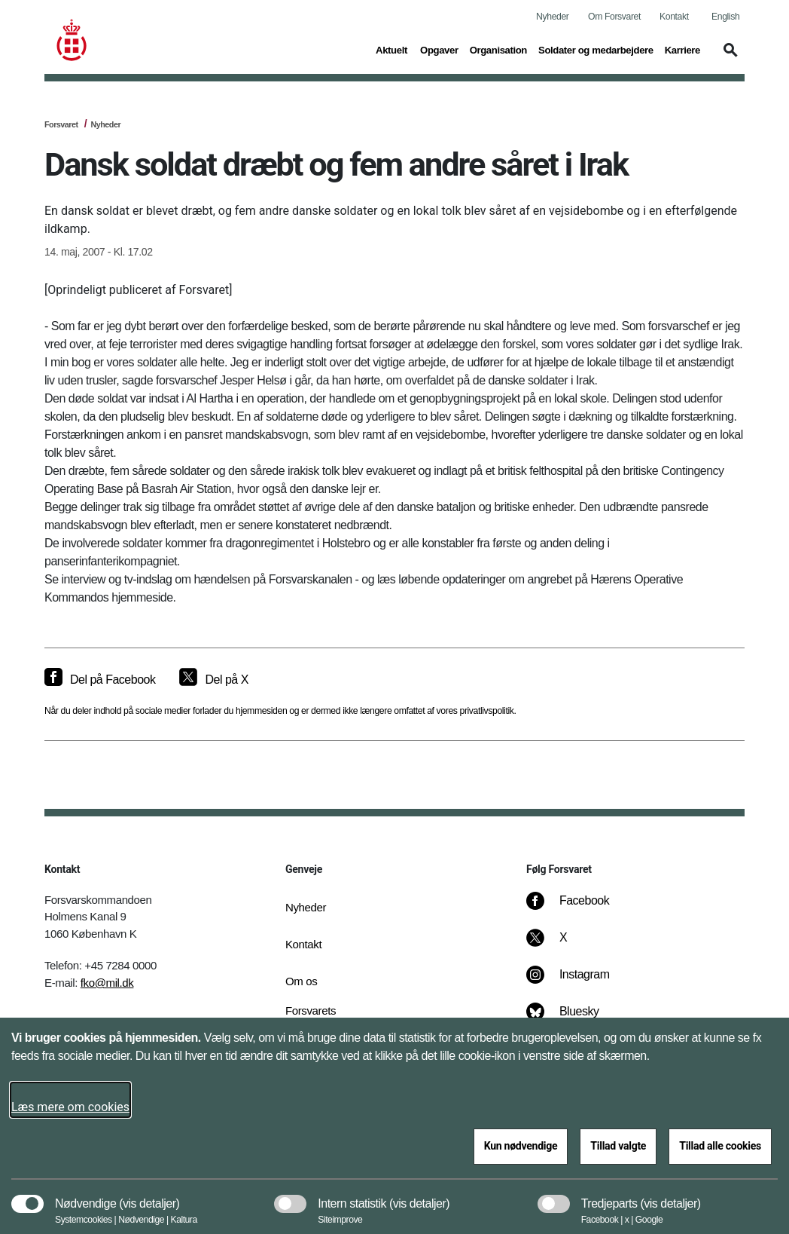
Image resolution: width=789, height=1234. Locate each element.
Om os (301, 981)
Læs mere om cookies (70, 1107)
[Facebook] (578, 908)
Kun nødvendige (521, 1146)
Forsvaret (61, 124)
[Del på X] (213, 680)
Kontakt (674, 16)
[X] (563, 945)
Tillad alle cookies (720, 1146)
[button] (728, 57)
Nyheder (552, 16)
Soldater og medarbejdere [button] (595, 49)
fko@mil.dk (107, 982)
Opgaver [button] (439, 49)
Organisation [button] (498, 49)
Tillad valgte (618, 1146)
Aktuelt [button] (392, 49)
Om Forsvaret (614, 16)
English (725, 16)
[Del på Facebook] (99, 680)
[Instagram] (578, 982)
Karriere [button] (682, 49)
